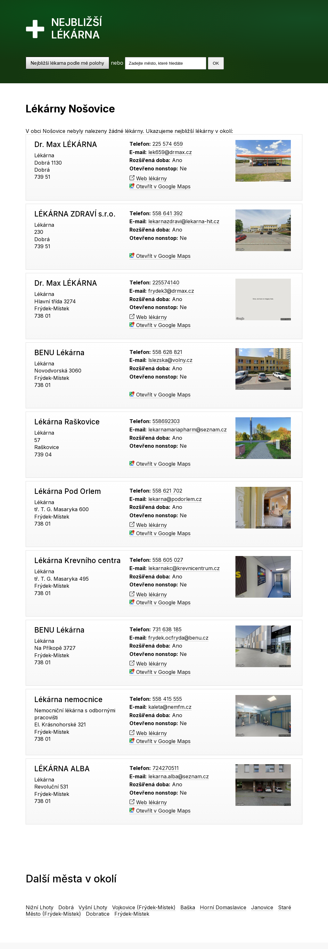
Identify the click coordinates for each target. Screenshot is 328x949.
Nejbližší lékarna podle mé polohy (67, 63)
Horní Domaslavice (223, 907)
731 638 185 (167, 629)
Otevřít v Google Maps (160, 186)
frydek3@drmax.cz (171, 291)
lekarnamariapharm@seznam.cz (187, 429)
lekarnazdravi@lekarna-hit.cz (183, 221)
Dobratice (98, 914)
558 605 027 (167, 560)
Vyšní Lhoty (92, 907)
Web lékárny (148, 178)
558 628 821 (167, 352)
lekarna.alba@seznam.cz (178, 776)
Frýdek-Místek (131, 914)
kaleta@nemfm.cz (170, 707)
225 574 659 (167, 144)
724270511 (165, 768)
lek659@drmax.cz (170, 152)
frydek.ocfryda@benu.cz (178, 637)
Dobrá (66, 907)
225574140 (165, 282)
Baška (187, 907)
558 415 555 (167, 699)
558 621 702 (167, 490)
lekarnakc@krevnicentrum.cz (184, 568)
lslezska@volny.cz (170, 360)
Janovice (262, 907)
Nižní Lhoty (39, 907)
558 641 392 (167, 213)
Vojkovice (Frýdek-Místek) (144, 907)
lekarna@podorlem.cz (175, 499)
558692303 (166, 421)
